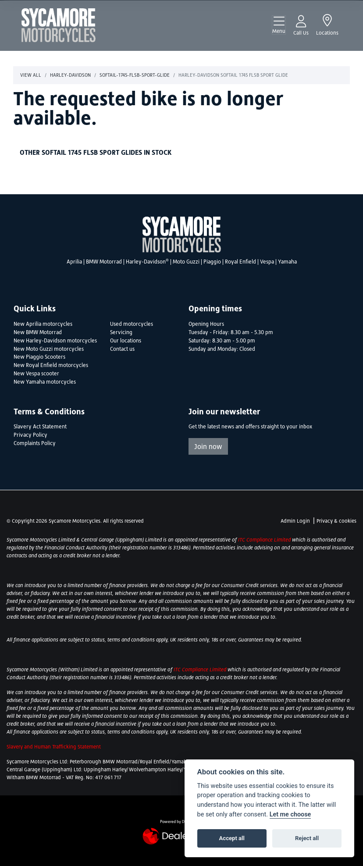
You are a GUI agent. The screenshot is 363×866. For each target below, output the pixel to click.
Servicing (121, 332)
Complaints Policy (35, 443)
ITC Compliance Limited (265, 540)
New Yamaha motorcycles (45, 382)
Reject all (307, 838)
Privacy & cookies (336, 521)
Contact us (122, 349)
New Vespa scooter (36, 374)
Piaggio (212, 262)
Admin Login (295, 521)
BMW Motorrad (104, 262)
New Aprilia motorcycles (43, 324)
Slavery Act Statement (40, 427)
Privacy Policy (30, 435)
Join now (208, 446)
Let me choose (290, 814)
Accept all (232, 838)
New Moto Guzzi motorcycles (49, 349)
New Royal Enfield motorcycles (51, 365)
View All (30, 75)
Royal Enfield (240, 262)
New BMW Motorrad (38, 332)
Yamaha (287, 262)
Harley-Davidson (147, 262)
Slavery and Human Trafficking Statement (54, 747)
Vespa (267, 262)
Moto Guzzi (186, 262)
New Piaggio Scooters (39, 357)
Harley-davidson (70, 75)
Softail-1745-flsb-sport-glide (135, 75)
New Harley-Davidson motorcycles (55, 341)
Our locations (125, 341)
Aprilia (74, 262)
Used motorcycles (131, 324)
